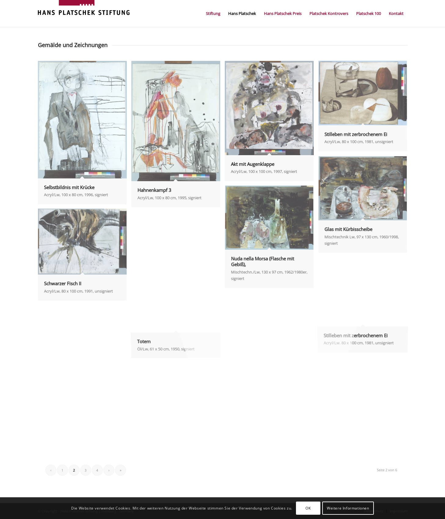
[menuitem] (213, 13)
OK (308, 508)
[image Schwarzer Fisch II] (84, 257)
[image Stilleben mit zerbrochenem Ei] (365, 108)
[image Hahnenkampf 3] (178, 136)
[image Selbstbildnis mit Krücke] (84, 135)
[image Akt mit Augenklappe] (271, 123)
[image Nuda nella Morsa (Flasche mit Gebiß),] (271, 239)
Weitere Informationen (348, 508)
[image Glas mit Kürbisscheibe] (365, 207)
